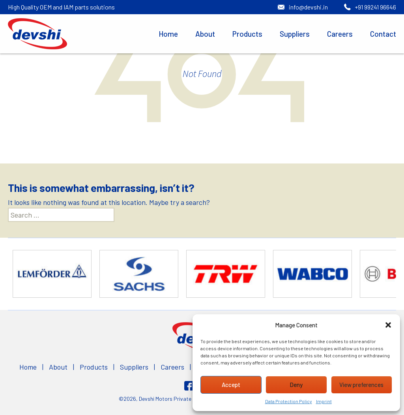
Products (247, 33)
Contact (383, 33)
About (205, 33)
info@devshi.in (308, 7)
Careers (340, 33)
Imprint (324, 401)
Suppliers (295, 33)
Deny (296, 384)
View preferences (361, 384)
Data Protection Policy (288, 401)
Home (168, 33)
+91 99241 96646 (375, 7)
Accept (231, 384)
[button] (388, 325)
